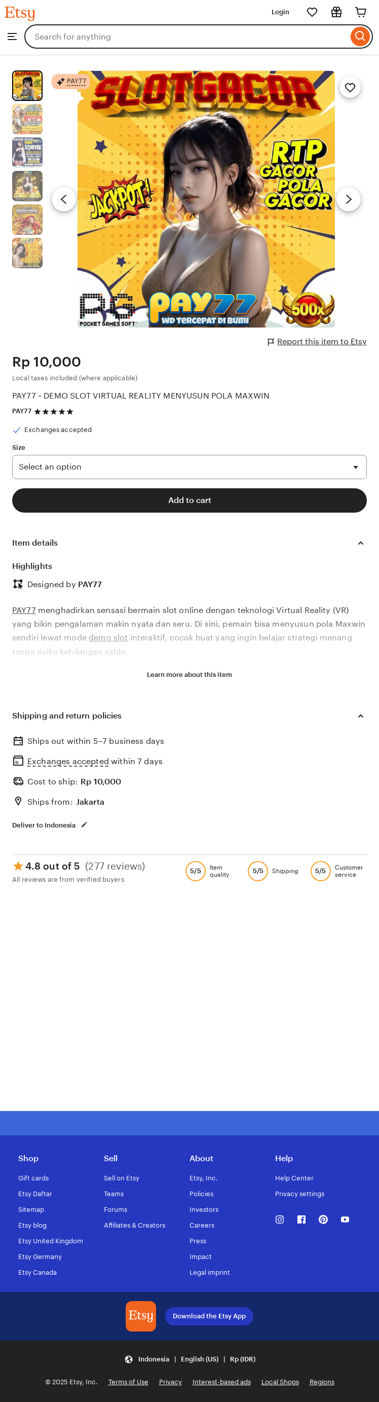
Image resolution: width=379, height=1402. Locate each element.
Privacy (170, 1382)
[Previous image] (64, 199)
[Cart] (361, 12)
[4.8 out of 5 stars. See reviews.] (55, 411)
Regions (322, 1382)
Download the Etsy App (209, 1316)
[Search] (360, 36)
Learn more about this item (189, 674)
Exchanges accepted (68, 761)
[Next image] (348, 199)
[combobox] (186, 36)
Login (280, 12)
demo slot (108, 637)
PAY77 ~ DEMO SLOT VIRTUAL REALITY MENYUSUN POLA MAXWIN (141, 396)
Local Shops (280, 1382)
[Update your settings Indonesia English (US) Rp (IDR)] (190, 1359)
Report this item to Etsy (317, 342)
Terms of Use (128, 1382)
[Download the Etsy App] (141, 1316)
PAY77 (21, 411)
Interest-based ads (222, 1382)
